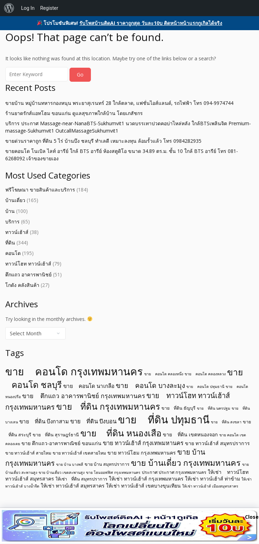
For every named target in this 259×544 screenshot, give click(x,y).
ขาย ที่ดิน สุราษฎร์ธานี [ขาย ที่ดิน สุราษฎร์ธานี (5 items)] (56, 435)
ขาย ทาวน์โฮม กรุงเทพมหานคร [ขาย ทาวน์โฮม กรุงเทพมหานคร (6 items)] (141, 452)
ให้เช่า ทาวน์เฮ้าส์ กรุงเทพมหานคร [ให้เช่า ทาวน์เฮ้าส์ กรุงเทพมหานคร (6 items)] (146, 478)
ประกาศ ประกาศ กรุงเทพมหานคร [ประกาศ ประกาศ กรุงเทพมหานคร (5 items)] (174, 472)
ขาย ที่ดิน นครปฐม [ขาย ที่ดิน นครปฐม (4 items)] (213, 408)
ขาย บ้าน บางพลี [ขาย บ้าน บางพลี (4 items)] (69, 464)
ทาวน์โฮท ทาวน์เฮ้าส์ (28, 263)
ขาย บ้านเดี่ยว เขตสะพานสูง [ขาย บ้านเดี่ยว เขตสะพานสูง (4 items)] (62, 472)
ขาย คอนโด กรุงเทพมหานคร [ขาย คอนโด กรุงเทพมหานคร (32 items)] (74, 371)
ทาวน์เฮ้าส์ (16, 232)
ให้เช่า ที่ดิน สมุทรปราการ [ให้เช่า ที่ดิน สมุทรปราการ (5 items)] (81, 479)
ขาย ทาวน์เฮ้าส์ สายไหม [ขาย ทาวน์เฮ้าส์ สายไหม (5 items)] (28, 453)
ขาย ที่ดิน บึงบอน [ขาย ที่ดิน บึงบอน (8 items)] (93, 421)
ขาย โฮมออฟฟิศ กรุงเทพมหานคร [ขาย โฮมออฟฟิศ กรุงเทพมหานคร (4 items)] (113, 472)
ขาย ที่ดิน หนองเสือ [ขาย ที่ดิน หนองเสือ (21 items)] (120, 433)
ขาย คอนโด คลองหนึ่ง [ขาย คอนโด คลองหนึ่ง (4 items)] (163, 373)
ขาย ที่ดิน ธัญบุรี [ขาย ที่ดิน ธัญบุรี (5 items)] (178, 408)
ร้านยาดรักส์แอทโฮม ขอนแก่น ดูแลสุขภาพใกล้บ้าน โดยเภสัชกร (74, 113)
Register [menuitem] (49, 8)
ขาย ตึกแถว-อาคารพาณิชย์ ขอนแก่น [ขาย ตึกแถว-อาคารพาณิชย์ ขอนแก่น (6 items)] (61, 443)
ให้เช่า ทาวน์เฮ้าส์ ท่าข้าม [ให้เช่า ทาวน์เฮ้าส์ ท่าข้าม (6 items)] (212, 478)
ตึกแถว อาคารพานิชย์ (28, 274)
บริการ (12, 221)
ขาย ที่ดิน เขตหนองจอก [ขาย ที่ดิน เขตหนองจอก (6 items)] (190, 434)
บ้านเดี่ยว (15, 200)
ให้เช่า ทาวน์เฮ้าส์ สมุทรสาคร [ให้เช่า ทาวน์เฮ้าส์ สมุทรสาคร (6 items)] (73, 485)
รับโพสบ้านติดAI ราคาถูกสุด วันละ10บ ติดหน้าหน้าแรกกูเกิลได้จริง (150, 23)
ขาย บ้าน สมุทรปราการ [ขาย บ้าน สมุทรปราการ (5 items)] (107, 464)
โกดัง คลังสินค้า (22, 285)
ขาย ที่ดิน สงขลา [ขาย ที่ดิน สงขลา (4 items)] (226, 421)
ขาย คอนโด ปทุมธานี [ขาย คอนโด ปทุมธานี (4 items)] (205, 386)
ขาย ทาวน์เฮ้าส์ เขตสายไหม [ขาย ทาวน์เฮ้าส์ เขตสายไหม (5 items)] (79, 453)
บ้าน (10, 211)
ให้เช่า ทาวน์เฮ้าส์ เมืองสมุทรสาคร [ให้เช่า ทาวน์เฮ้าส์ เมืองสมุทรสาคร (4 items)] (210, 486)
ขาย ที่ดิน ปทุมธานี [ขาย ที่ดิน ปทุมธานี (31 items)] (164, 419)
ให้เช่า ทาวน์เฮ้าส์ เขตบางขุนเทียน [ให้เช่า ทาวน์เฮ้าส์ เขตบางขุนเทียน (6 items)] (143, 485)
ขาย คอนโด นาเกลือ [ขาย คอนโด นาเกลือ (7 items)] (88, 385)
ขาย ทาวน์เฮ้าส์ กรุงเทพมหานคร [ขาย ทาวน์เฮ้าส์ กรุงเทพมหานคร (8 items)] (143, 443)
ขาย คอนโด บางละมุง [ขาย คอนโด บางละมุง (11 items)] (150, 385)
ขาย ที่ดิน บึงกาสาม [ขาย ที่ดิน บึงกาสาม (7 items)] (44, 421)
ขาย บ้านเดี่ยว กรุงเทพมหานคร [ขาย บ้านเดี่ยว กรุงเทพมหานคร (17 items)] (186, 462)
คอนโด (13, 253)
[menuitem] (9, 8)
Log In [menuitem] (27, 8)
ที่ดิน (10, 242)
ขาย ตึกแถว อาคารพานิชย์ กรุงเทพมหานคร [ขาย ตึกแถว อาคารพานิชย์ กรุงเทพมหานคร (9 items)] (83, 395)
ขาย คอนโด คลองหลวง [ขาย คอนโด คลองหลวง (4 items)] (205, 373)
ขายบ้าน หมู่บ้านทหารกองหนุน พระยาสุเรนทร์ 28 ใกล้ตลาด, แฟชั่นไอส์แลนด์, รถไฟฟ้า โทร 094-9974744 (119, 103)
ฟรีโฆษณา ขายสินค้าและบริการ (40, 189)
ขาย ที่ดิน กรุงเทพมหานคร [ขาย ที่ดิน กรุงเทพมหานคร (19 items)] (108, 406)
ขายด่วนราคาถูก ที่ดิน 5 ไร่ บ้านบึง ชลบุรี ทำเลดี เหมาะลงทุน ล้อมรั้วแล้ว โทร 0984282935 (103, 140)
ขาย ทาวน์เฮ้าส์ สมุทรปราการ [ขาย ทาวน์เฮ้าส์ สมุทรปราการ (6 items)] (217, 443)
